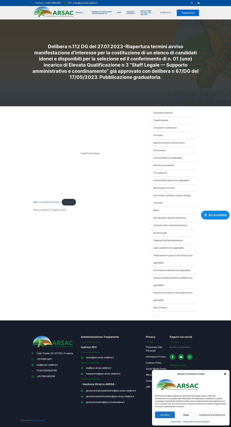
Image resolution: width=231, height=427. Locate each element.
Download (69, 202)
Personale (158, 135)
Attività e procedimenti (164, 165)
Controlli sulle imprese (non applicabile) (171, 180)
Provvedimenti (160, 173)
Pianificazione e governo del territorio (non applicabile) (173, 259)
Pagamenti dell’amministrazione (168, 240)
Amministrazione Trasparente (101, 13)
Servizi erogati (160, 233)
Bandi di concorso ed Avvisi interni (169, 142)
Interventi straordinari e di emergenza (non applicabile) (173, 296)
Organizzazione (161, 120)
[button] (225, 373)
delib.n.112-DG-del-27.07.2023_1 (46, 202)
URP (119, 13)
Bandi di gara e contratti (164, 188)
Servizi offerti (131, 13)
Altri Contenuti (160, 307)
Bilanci (156, 210)
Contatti (165, 13)
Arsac (81, 13)
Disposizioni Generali (163, 112)
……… (155, 315)
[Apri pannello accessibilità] (215, 215)
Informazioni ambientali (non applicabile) (172, 270)
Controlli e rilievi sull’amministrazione (170, 225)
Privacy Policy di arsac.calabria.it (196, 421)
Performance (160, 150)
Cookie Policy (175, 421)
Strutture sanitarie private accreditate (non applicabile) (173, 281)
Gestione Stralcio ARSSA (148, 13)
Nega (186, 414)
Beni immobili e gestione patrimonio (170, 217)
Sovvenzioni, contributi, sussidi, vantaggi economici (172, 199)
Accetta (165, 414)
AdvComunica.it (38, 420)
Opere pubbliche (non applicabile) (169, 248)
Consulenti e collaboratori (165, 127)
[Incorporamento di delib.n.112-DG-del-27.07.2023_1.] (90, 153)
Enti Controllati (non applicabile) (168, 157)
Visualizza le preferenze (212, 414)
